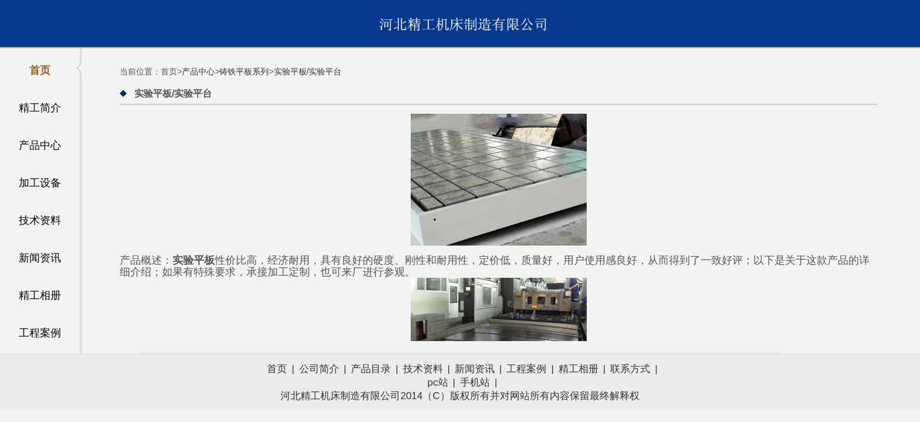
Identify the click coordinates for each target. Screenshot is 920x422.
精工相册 (40, 295)
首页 (39, 70)
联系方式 (630, 369)
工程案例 (40, 333)
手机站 (475, 382)
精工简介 (40, 108)
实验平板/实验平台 (308, 71)
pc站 (438, 382)
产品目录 (371, 369)
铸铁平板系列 (244, 71)
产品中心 (40, 145)
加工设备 (40, 183)
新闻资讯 (40, 258)
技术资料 (40, 220)
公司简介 (319, 369)
